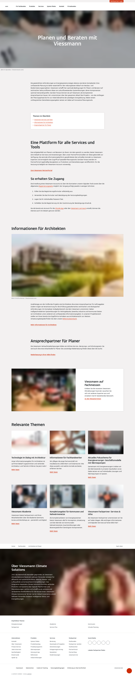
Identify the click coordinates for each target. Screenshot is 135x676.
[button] (129, 670)
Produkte (32, 6)
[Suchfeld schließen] (122, 6)
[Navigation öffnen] (6, 6)
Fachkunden (22, 546)
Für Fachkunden (21, 6)
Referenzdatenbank (70, 319)
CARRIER (29, 674)
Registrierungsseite (46, 186)
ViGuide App (59, 208)
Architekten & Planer (35, 546)
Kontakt (61, 6)
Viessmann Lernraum (78, 208)
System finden (51, 6)
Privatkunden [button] (72, 6)
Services (41, 6)
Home (13, 546)
